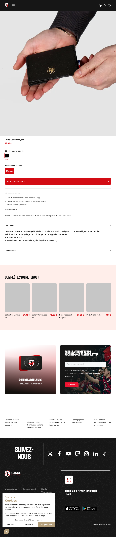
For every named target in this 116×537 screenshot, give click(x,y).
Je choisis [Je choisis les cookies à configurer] (29, 524)
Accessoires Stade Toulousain (22, 216)
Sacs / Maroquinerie (48, 216)
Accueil (7, 216)
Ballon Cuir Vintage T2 (12, 316)
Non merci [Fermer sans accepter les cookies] (11, 524)
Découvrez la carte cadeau (30, 384)
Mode (37, 216)
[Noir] (7, 157)
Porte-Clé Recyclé (93, 315)
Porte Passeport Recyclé (65, 316)
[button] (7, 531)
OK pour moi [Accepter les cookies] (46, 524)
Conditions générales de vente (101, 524)
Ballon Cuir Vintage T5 (39, 316)
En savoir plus (11, 209)
